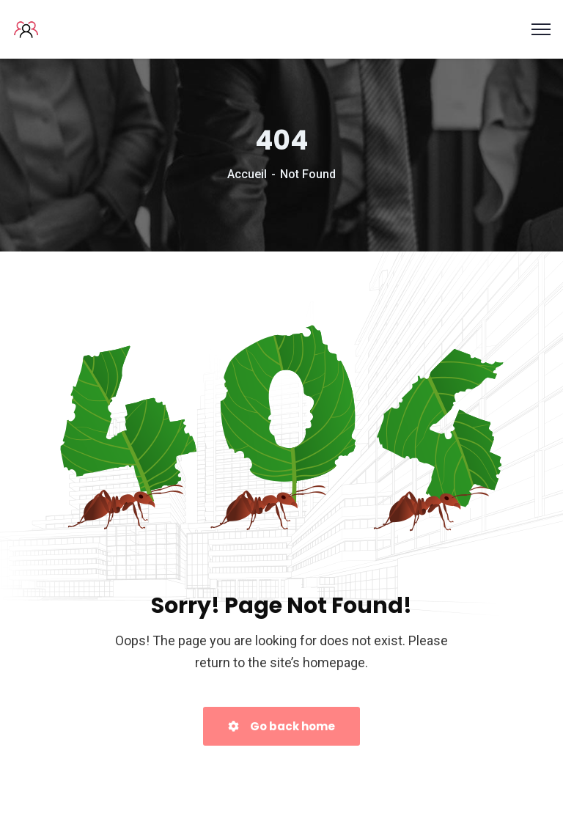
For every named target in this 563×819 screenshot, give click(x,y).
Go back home (281, 726)
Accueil (247, 174)
